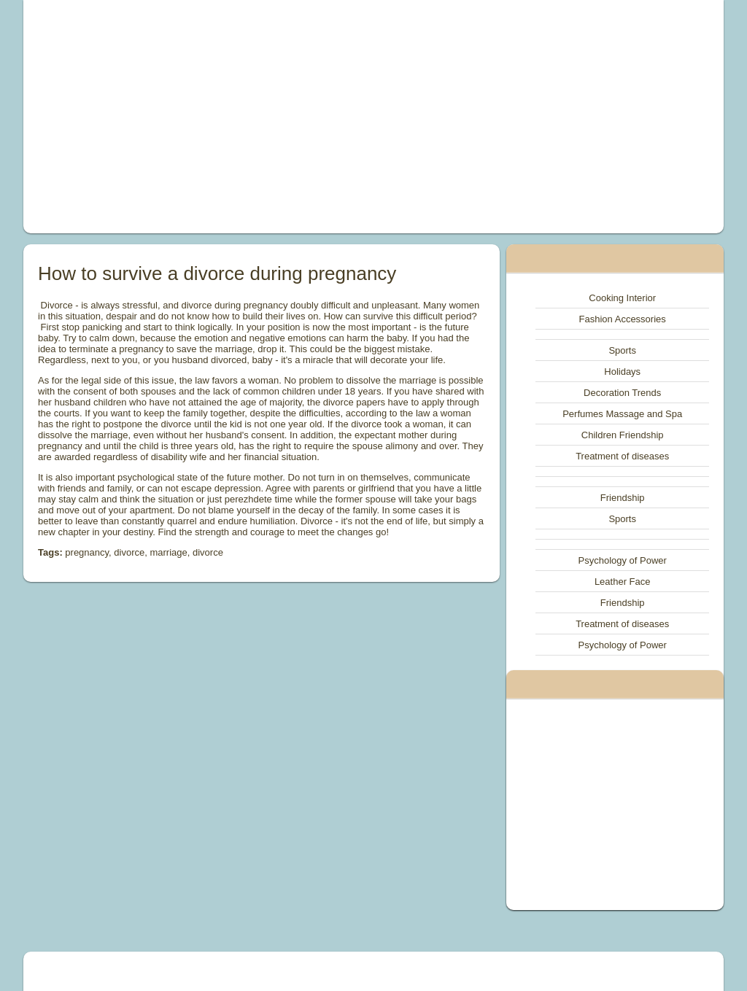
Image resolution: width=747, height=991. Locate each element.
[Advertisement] (239, 117)
